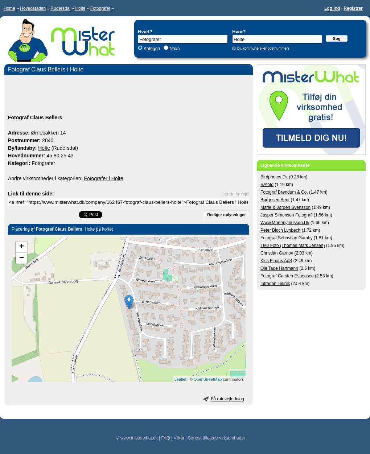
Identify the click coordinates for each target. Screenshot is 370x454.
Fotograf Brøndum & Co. (284, 192)
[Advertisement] (128, 95)
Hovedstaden (33, 8)
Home (9, 8)
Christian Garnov (276, 253)
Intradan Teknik (275, 283)
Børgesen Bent (274, 199)
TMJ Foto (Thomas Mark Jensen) (292, 245)
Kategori (152, 48)
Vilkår (178, 438)
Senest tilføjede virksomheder (216, 438)
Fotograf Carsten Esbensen (287, 275)
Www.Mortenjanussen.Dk (284, 222)
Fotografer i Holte (103, 178)
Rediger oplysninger (226, 214)
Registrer (353, 8)
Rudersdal (60, 8)
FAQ (165, 438)
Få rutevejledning (227, 399)
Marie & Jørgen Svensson (285, 207)
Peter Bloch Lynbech (280, 230)
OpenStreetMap (208, 379)
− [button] (21, 258)
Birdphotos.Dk (274, 176)
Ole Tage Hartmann (279, 268)
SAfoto (267, 184)
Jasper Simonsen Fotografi (286, 215)
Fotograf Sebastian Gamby (286, 237)
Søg (337, 38)
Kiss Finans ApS (276, 260)
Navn (174, 48)
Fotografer (100, 8)
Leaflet (180, 379)
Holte (80, 8)
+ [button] (21, 247)
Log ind (332, 8)
